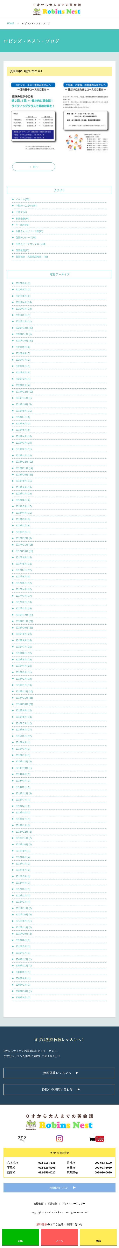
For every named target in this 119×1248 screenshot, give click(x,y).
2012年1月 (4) (23, 901)
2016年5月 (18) (24, 659)
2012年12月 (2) (24, 831)
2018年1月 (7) (23, 532)
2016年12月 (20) (24, 615)
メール (59, 1241)
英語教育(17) (22, 250)
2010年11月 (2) (24, 927)
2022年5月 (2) (23, 289)
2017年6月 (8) (23, 576)
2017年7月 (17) (24, 570)
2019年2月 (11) (24, 449)
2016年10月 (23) (24, 627)
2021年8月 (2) (23, 296)
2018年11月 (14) (24, 468)
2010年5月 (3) (23, 946)
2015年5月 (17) (24, 736)
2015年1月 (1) (23, 755)
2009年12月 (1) (24, 959)
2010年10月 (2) (24, 933)
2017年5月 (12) (24, 583)
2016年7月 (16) (24, 647)
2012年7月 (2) (23, 863)
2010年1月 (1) (23, 953)
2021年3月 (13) (24, 308)
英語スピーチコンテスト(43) (31, 244)
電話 (98, 1241)
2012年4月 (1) (23, 883)
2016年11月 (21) (24, 621)
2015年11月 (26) (24, 697)
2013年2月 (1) (23, 819)
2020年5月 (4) (23, 372)
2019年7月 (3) (23, 417)
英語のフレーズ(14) (26, 237)
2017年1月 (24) (24, 608)
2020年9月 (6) (23, 347)
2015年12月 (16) (24, 691)
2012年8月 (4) (23, 857)
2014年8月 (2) (23, 774)
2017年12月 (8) (24, 538)
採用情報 (52, 1203)
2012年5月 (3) (23, 876)
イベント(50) (22, 199)
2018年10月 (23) (24, 474)
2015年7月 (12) (24, 723)
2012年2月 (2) (23, 895)
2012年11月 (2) (24, 838)
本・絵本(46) (22, 224)
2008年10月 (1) (24, 991)
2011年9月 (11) (24, 921)
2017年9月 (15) (24, 557)
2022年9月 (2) (23, 283)
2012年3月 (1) (23, 889)
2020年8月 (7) (23, 353)
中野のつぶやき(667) (27, 205)
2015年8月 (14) (24, 717)
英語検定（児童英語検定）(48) (32, 256)
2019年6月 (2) (23, 423)
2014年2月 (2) (23, 787)
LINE (20, 1241)
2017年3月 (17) (24, 595)
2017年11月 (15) (24, 544)
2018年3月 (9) (23, 519)
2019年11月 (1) (24, 398)
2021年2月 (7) (23, 315)
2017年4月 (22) (24, 589)
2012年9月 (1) (23, 851)
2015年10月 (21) (24, 704)
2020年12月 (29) (24, 328)
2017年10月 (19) (24, 551)
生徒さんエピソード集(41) (29, 231)
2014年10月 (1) (24, 768)
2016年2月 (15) (24, 678)
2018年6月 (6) (23, 500)
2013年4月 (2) (23, 806)
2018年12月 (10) (24, 461)
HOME (10, 23)
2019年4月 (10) (24, 436)
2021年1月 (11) (24, 321)
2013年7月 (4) (23, 800)
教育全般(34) (22, 218)
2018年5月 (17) (24, 506)
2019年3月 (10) (24, 442)
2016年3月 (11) (24, 672)
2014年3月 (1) (23, 780)
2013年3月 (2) (23, 812)
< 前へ (34, 166)
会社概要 (38, 1203)
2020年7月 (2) (23, 359)
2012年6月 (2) (23, 870)
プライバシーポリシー (73, 1203)
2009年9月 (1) (23, 972)
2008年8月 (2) (23, 997)
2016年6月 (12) (24, 653)
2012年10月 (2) (24, 844)
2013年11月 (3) (24, 793)
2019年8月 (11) (24, 411)
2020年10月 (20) (24, 340)
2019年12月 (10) (24, 391)
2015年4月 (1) (23, 742)
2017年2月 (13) (24, 602)
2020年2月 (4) (23, 385)
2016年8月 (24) (24, 640)
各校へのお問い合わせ (57, 1089)
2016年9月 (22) (24, 634)
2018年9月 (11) (24, 481)
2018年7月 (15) (24, 493)
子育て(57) (21, 212)
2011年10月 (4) (24, 914)
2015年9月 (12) (24, 710)
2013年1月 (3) (23, 825)
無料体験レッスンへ (57, 1073)
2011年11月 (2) (24, 908)
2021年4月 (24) (24, 302)
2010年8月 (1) (23, 940)
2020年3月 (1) (23, 379)
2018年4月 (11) (24, 512)
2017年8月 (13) (24, 564)
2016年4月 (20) (24, 666)
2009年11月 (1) (24, 965)
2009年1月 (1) (23, 984)
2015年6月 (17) (24, 729)
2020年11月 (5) (24, 334)
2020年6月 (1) (23, 366)
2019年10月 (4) (24, 404)
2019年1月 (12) (24, 455)
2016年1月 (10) (24, 685)
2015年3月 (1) (23, 748)
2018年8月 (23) (24, 487)
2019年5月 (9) (23, 430)
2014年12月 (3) (24, 761)
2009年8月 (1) (23, 978)
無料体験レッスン (58, 1187)
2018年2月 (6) (23, 525)
